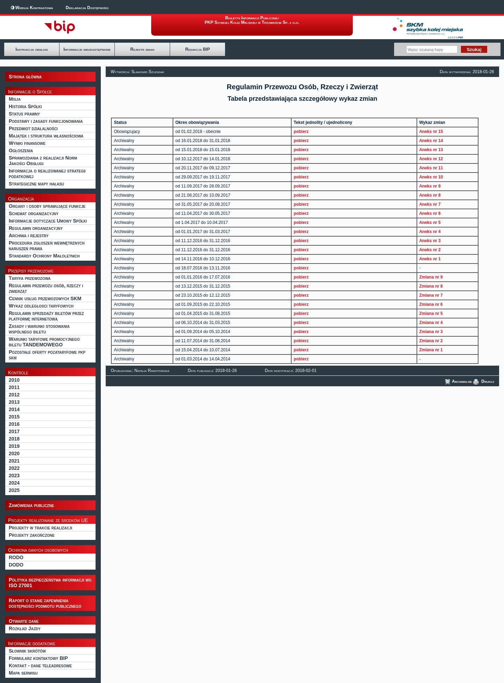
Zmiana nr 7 (431, 295)
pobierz (301, 131)
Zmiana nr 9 (431, 277)
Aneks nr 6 (430, 213)
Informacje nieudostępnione (87, 49)
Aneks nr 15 (431, 131)
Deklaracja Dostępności (87, 7)
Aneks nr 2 (430, 249)
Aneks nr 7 (430, 204)
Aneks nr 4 (430, 231)
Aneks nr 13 (431, 149)
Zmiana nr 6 (431, 304)
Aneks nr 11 (431, 168)
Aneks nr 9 (430, 186)
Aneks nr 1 (430, 258)
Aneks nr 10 (431, 177)
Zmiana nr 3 (431, 331)
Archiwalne (458, 381)
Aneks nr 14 (431, 140)
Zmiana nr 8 (431, 286)
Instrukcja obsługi (31, 49)
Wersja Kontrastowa (34, 7)
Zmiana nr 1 (431, 349)
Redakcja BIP (197, 49)
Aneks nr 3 (430, 240)
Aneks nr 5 (430, 222)
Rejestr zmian (142, 49)
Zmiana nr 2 (431, 340)
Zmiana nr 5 (431, 313)
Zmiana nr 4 (431, 322)
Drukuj (483, 381)
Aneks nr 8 (430, 195)
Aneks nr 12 (431, 158)
